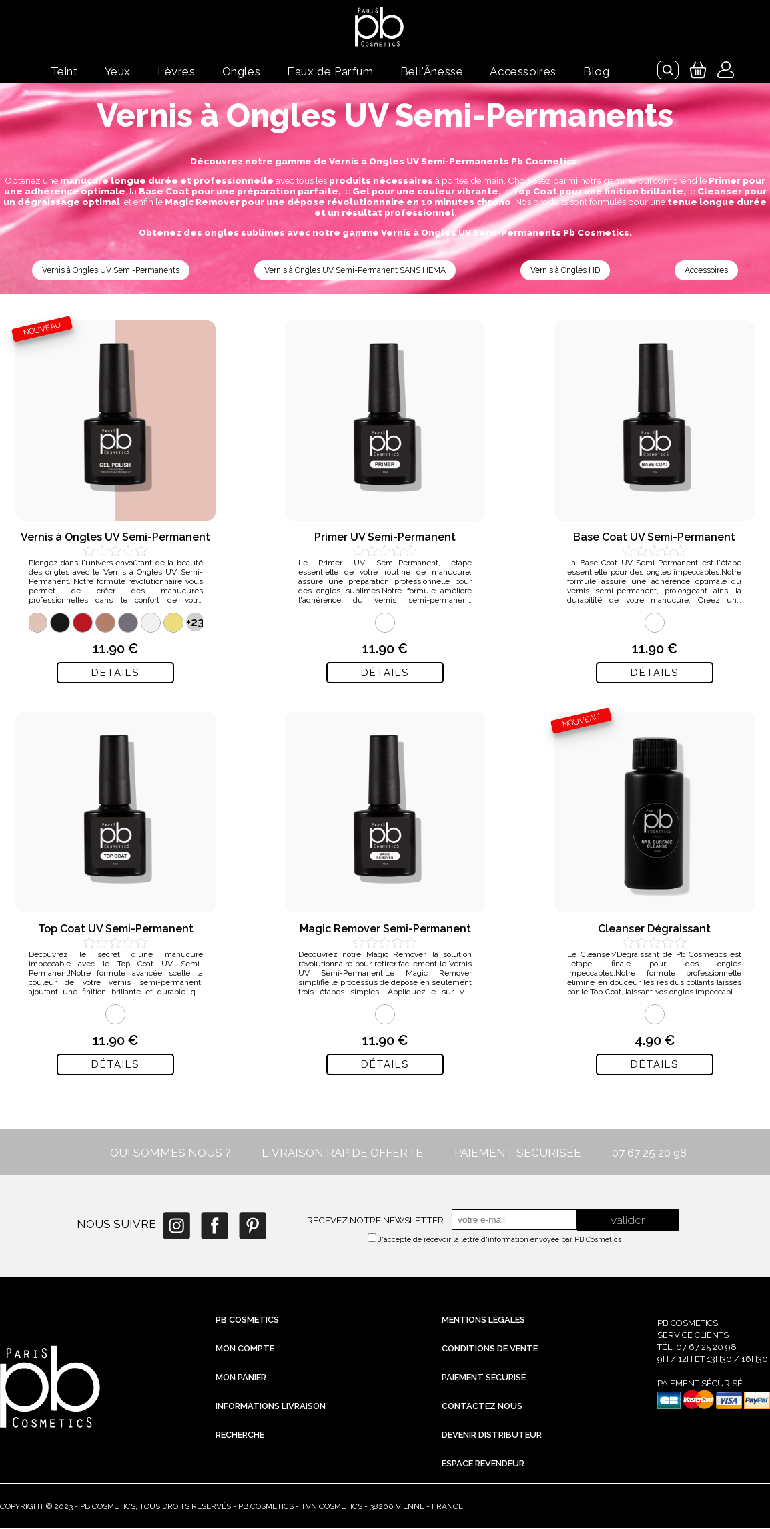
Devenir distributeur (492, 1435)
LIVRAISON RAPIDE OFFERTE (342, 1153)
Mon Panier (241, 1378)
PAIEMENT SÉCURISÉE (517, 1153)
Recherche (240, 1435)
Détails (115, 673)
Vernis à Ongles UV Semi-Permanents (112, 271)
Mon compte (245, 1349)
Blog (596, 71)
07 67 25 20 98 (649, 1153)
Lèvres (176, 71)
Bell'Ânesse (432, 71)
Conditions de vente (490, 1349)
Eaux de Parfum (330, 71)
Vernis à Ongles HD (568, 271)
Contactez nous (482, 1407)
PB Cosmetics (247, 1320)
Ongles (241, 71)
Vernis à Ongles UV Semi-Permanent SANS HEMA (357, 271)
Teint (64, 71)
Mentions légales (483, 1320)
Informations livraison (271, 1407)
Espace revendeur (483, 1464)
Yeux (118, 71)
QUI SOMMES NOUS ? (170, 1153)
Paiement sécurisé (484, 1378)
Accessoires (523, 71)
